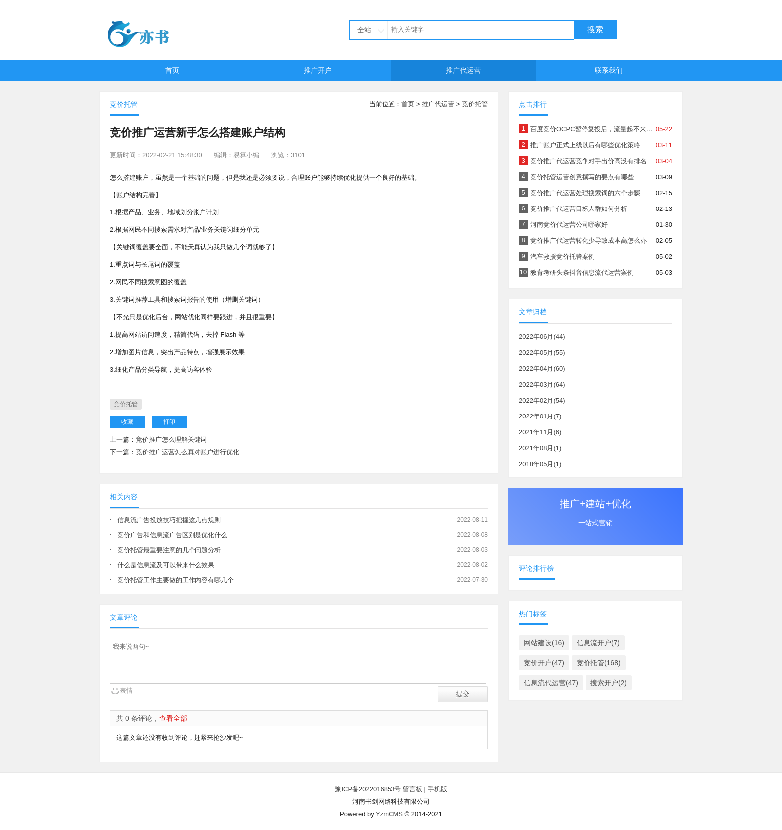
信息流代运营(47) (551, 683)
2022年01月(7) (540, 416)
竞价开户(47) (544, 663)
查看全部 (173, 718)
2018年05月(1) (540, 464)
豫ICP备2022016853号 (369, 789)
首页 (172, 70)
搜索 (595, 29)
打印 (169, 421)
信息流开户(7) (598, 643)
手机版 (437, 789)
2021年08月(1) (540, 448)
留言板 (412, 789)
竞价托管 (475, 104)
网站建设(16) (544, 643)
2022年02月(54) (542, 400)
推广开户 (318, 70)
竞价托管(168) (599, 663)
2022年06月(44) (542, 336)
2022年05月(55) (542, 352)
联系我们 (609, 70)
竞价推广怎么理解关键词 (171, 439)
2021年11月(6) (540, 432)
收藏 (127, 421)
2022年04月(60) (542, 368)
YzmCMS (389, 814)
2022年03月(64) (542, 384)
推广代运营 (463, 70)
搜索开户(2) (608, 683)
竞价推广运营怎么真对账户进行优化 (187, 452)
